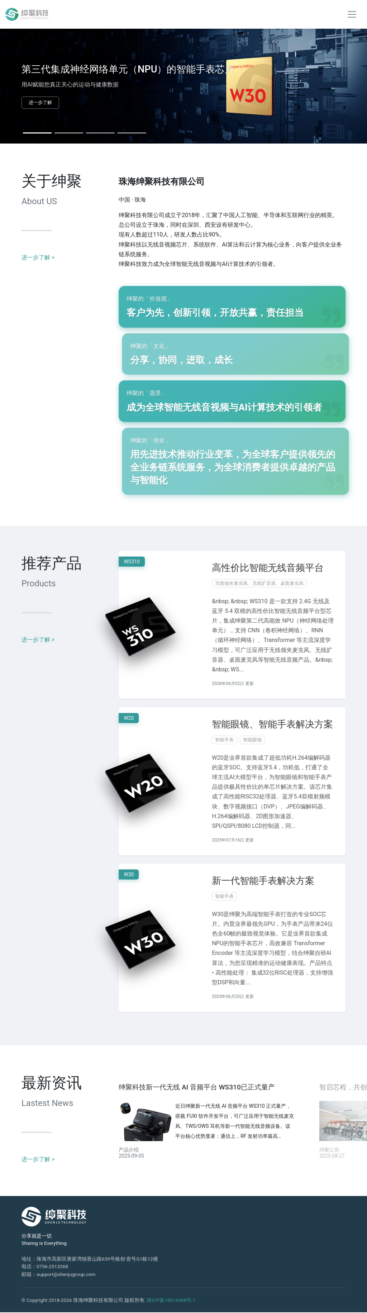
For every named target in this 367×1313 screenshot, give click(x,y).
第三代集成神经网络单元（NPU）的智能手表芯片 (128, 69)
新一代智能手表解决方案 (272, 881)
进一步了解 (40, 102)
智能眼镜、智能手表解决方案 (281, 724)
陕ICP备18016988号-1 (171, 1301)
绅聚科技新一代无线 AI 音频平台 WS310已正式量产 (197, 1088)
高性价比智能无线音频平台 (277, 568)
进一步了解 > (38, 257)
